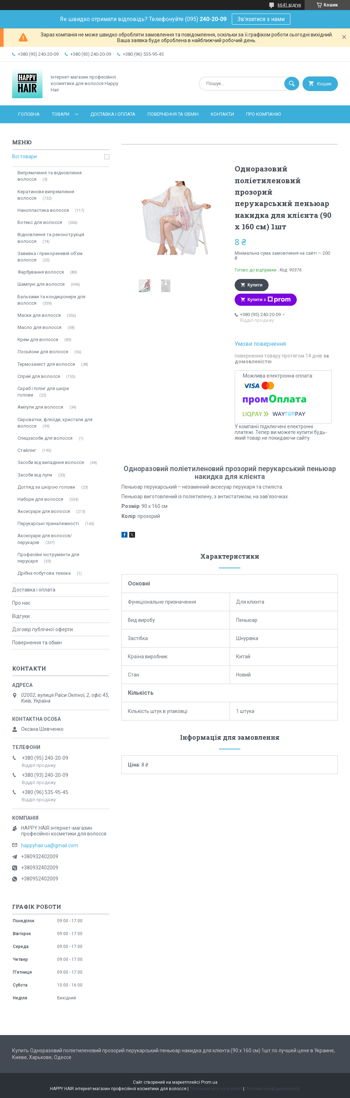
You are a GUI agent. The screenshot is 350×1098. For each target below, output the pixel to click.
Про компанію (263, 114)
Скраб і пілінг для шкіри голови (43, 392)
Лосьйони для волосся (43, 351)
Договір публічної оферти (42, 629)
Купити (255, 285)
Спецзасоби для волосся (45, 438)
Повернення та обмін (173, 114)
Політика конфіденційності (272, 1088)
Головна (29, 114)
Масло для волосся (39, 327)
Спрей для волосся (39, 376)
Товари (60, 114)
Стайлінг (27, 450)
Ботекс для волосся (40, 222)
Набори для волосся (40, 499)
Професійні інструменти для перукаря (48, 558)
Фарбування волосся (41, 272)
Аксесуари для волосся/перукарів (45, 539)
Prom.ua (209, 1082)
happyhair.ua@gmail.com (49, 845)
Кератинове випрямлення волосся (46, 195)
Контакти (222, 114)
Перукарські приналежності (48, 523)
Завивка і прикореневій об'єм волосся (50, 257)
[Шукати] (291, 83)
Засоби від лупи (35, 475)
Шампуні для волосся (41, 284)
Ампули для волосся (40, 407)
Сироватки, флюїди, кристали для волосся (55, 423)
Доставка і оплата (112, 114)
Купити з (269, 299)
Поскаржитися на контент (216, 1088)
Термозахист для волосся (46, 364)
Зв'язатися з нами (261, 19)
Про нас (21, 603)
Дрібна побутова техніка (44, 573)
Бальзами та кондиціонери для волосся (51, 300)
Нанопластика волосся (43, 210)
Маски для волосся (39, 315)
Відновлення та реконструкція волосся (51, 238)
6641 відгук (289, 5)
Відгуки (21, 616)
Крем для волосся (38, 339)
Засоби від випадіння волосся (51, 462)
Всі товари (24, 156)
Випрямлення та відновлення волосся (50, 176)
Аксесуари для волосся (44, 511)
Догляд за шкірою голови (46, 487)
